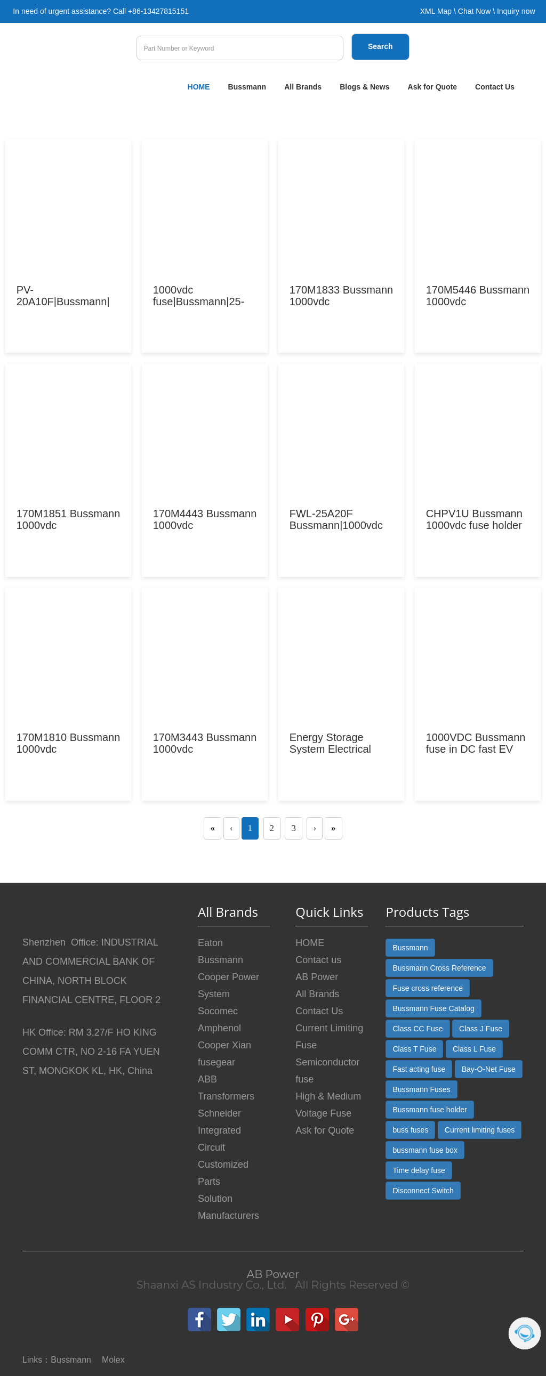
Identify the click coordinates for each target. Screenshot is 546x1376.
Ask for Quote (432, 87)
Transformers (226, 1096)
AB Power (316, 977)
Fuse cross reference (427, 988)
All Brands (303, 87)
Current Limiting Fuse (329, 1037)
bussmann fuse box (424, 1150)
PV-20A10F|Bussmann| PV (63, 301)
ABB (207, 1079)
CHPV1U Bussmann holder (474, 519)
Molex (113, 1359)
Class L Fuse (474, 1049)
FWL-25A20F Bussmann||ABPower (336, 525)
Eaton (210, 943)
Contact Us (495, 87)
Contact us (318, 960)
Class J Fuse (480, 1028)
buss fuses (410, 1130)
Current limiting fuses (480, 1130)
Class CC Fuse (417, 1028)
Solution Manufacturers (228, 1207)
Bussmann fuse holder (429, 1109)
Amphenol (219, 1028)
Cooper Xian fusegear (224, 1054)
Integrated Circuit (219, 1139)
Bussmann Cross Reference (439, 968)
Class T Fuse (414, 1049)
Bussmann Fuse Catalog (433, 1008)
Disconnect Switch (422, 1190)
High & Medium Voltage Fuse (328, 1105)
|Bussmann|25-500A (199, 301)
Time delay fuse (418, 1170)
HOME (199, 87)
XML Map (436, 11)
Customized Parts (223, 1173)
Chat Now (474, 11)
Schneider (219, 1113)
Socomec (218, 1011)
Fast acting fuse (418, 1069)
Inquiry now (516, 11)
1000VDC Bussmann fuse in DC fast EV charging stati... (476, 749)
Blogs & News (364, 87)
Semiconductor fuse (327, 1071)
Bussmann (247, 87)
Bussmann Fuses (421, 1089)
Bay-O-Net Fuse (489, 1069)
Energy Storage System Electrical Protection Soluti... (333, 749)
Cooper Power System (228, 985)
